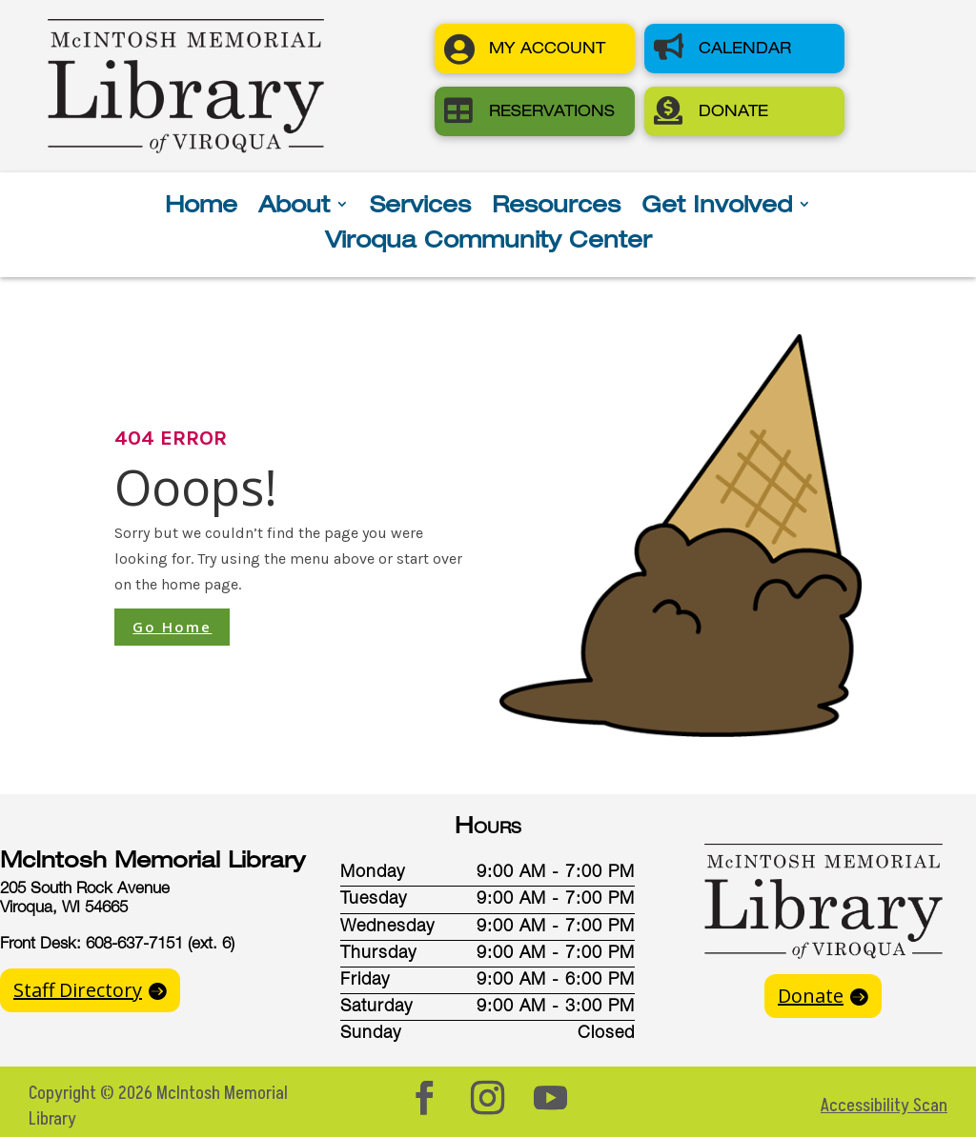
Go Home (172, 626)
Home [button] (201, 207)
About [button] (294, 207)
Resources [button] (556, 207)
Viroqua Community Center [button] (488, 242)
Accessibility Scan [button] (884, 1105)
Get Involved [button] (716, 207)
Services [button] (420, 207)
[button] (535, 48)
